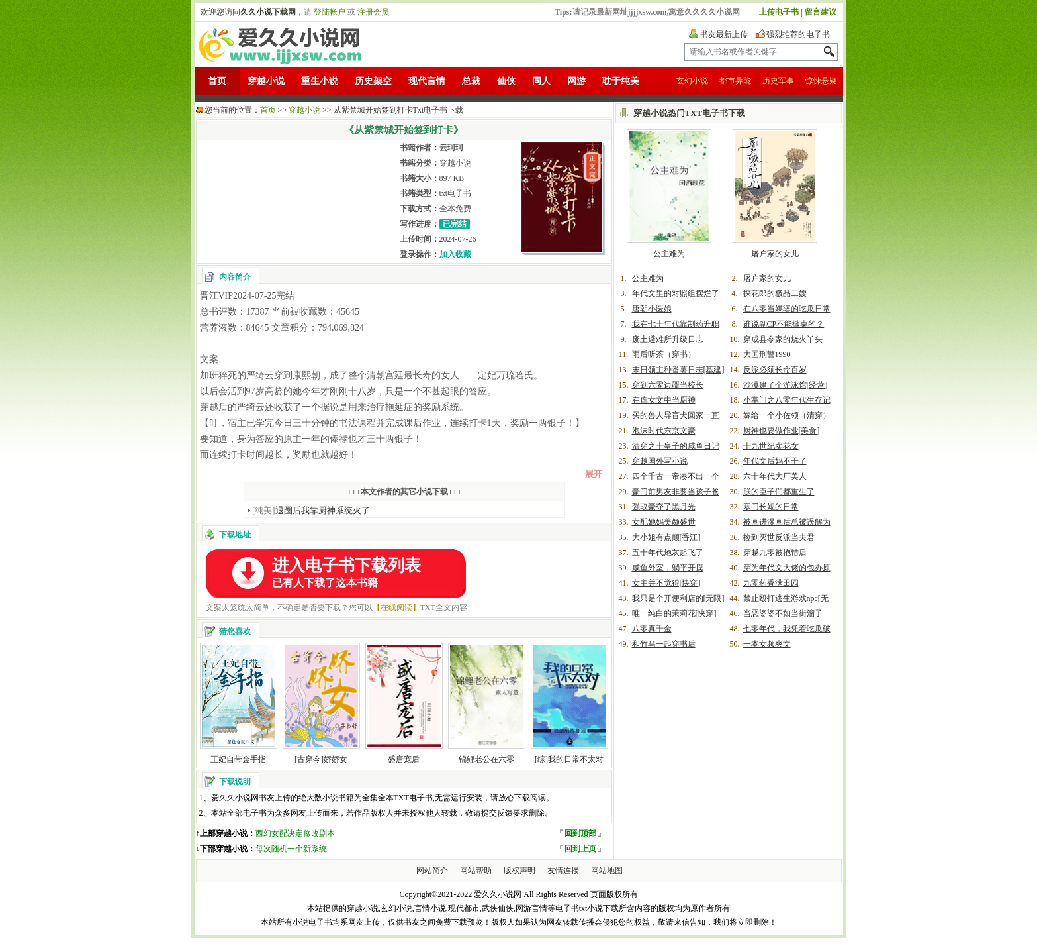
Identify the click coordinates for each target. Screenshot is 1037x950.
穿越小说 (266, 81)
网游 (576, 81)
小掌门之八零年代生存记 (787, 400)
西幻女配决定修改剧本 (295, 833)
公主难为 (669, 253)
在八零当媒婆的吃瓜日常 (787, 308)
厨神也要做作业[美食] (781, 430)
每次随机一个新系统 (291, 848)
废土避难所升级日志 (667, 339)
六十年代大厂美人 (775, 476)
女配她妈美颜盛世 (664, 522)
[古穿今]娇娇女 (320, 759)
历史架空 (373, 81)
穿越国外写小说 (660, 461)
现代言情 (426, 81)
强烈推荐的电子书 (798, 34)
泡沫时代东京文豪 (664, 430)
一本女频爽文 (767, 644)
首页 (217, 81)
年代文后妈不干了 (775, 461)
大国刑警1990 (767, 354)
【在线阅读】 (396, 607)
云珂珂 (451, 147)
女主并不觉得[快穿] (666, 583)
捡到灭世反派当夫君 (779, 537)
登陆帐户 (329, 12)
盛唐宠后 (404, 759)
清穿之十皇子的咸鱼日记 (675, 445)
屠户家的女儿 (775, 253)
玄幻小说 (692, 80)
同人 (541, 81)
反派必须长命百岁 (775, 369)
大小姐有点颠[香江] (666, 537)
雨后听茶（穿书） (664, 354)
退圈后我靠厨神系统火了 (311, 510)
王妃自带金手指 (238, 759)
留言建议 (820, 12)
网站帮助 (476, 870)
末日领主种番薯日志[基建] (678, 369)
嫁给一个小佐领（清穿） (787, 415)
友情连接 (563, 870)
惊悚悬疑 (821, 80)
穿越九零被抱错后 (775, 552)
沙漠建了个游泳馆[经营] (785, 385)
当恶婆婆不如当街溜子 (783, 613)
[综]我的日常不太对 (569, 759)
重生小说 (319, 81)
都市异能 (735, 80)
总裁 (471, 81)
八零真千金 (652, 628)
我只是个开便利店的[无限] (678, 598)
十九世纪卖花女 (771, 445)
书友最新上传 (724, 34)
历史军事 (778, 80)
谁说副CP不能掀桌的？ (784, 324)
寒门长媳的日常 (771, 506)
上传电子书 (779, 12)
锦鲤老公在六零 (486, 759)
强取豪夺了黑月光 (664, 506)
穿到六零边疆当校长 (667, 385)
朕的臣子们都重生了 (779, 491)
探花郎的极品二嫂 (775, 293)
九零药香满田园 (771, 583)
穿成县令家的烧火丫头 (783, 339)
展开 (593, 474)
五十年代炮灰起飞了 (667, 552)
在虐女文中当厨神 (664, 400)
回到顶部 (580, 833)
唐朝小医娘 (652, 308)
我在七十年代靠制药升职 (675, 324)
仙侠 (506, 81)
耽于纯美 (620, 81)
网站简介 (432, 870)
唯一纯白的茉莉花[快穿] (674, 613)
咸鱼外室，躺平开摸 (667, 567)
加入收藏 (455, 254)
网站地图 (607, 870)
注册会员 (373, 12)
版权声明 (519, 870)
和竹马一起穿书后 (664, 644)
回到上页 (580, 848)
